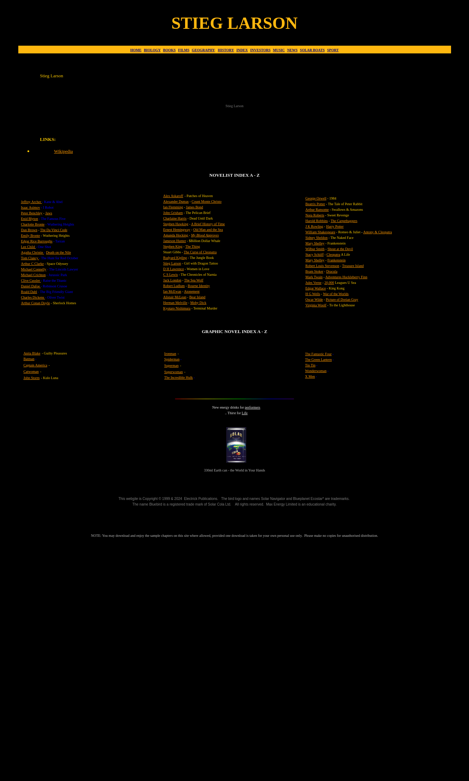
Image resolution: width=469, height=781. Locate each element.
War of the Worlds (336, 294)
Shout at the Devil (340, 249)
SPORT (333, 50)
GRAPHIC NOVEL (221, 331)
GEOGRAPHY (203, 50)
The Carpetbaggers (344, 221)
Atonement (191, 291)
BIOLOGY (152, 50)
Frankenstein (337, 260)
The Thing (192, 246)
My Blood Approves (205, 235)
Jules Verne (313, 283)
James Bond (194, 207)
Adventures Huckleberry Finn (346, 277)
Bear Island (197, 297)
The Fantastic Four (318, 354)
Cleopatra (333, 254)
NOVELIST (221, 175)
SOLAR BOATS (312, 50)
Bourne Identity (199, 286)
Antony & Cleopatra (377, 232)
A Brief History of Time (208, 224)
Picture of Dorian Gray (342, 299)
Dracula (331, 271)
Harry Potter (335, 226)
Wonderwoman (316, 371)
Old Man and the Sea (208, 230)
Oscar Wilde (314, 299)
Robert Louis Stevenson (322, 266)
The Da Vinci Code (53, 230)
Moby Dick (198, 303)
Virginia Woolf (316, 305)
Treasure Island (353, 266)
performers (252, 407)
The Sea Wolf (193, 280)
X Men (310, 376)
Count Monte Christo (207, 201)
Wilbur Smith (314, 249)
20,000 (329, 283)
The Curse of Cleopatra (200, 252)
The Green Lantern (318, 360)
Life (245, 413)
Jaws (48, 213)
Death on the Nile (58, 252)
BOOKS (169, 50)
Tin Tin (310, 365)
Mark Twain (314, 277)
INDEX (242, 50)
